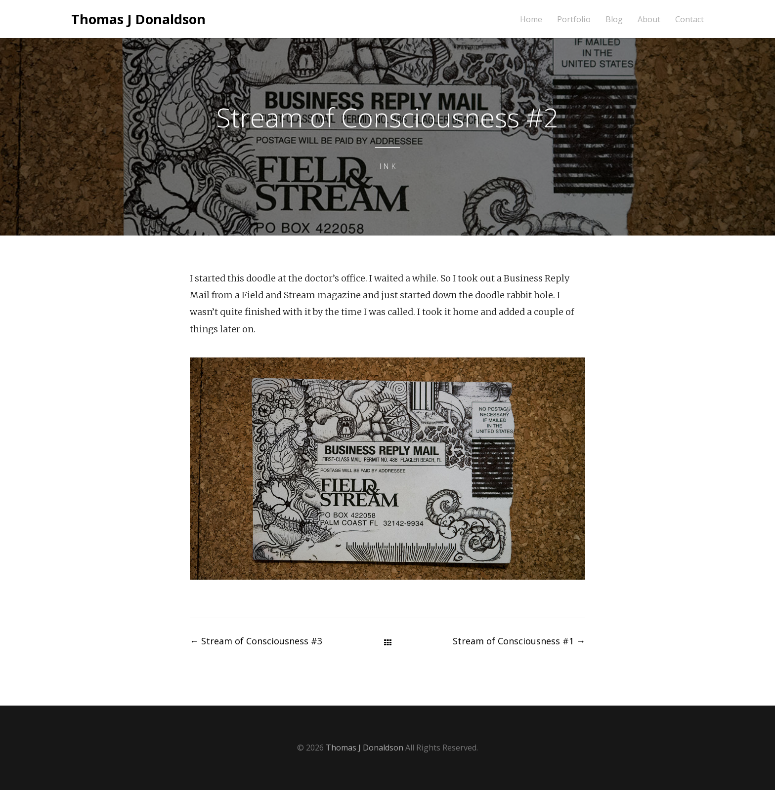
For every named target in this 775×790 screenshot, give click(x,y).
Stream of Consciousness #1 (519, 641)
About (649, 19)
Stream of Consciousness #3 (256, 641)
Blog (614, 19)
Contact (689, 19)
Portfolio (574, 19)
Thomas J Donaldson (138, 19)
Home (531, 19)
